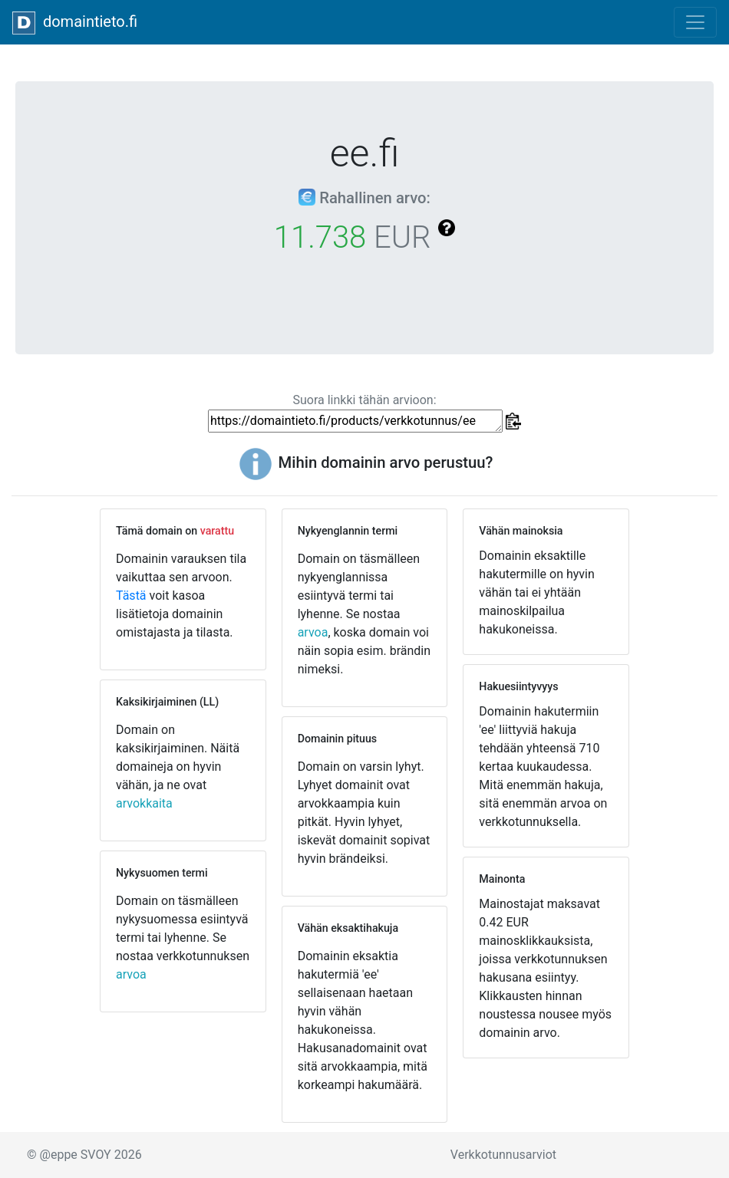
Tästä (131, 595)
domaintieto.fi (74, 23)
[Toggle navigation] (695, 22)
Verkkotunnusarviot (503, 1154)
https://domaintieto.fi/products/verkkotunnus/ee (355, 421)
